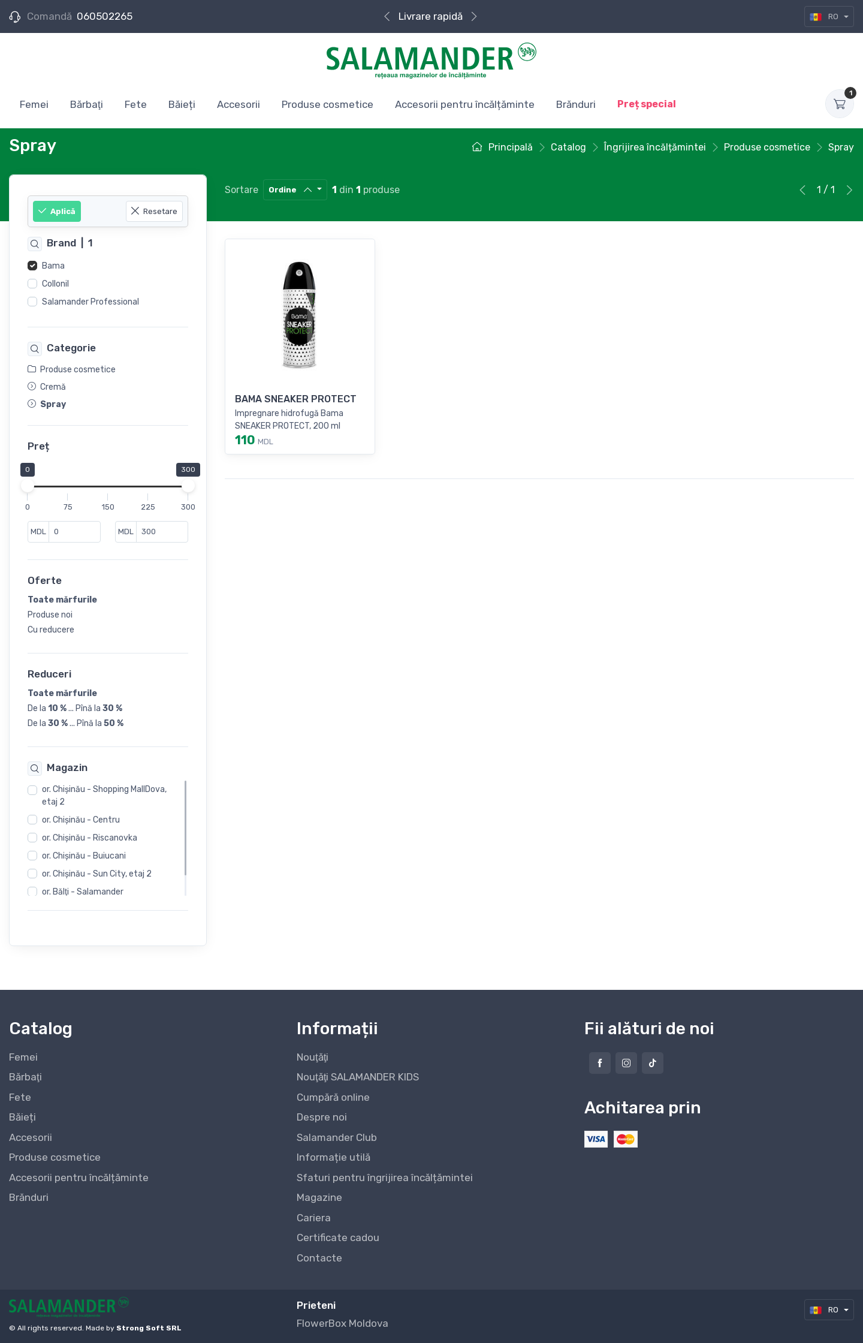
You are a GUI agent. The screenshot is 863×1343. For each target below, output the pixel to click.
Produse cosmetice (55, 1157)
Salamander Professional (90, 302)
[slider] (27, 486)
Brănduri (29, 1197)
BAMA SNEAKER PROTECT (296, 399)
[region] (108, 284)
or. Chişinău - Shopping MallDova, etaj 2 (104, 796)
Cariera (314, 1218)
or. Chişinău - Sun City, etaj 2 (97, 874)
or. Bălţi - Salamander (82, 892)
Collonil (55, 284)
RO (825, 16)
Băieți (22, 1117)
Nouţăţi (312, 1057)
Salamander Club (337, 1137)
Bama (53, 266)
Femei (23, 1057)
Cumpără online (430, 16)
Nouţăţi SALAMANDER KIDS (358, 1077)
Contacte (319, 1258)
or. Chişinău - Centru (81, 820)
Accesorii (30, 1137)
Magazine (319, 1197)
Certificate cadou (338, 1237)
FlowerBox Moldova (342, 1323)
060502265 (104, 16)
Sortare (241, 189)
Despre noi (322, 1117)
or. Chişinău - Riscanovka (89, 838)
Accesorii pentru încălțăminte (79, 1178)
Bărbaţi (25, 1077)
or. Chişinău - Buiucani (84, 856)
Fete (20, 1097)
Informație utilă (333, 1157)
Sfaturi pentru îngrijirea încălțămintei (385, 1178)
